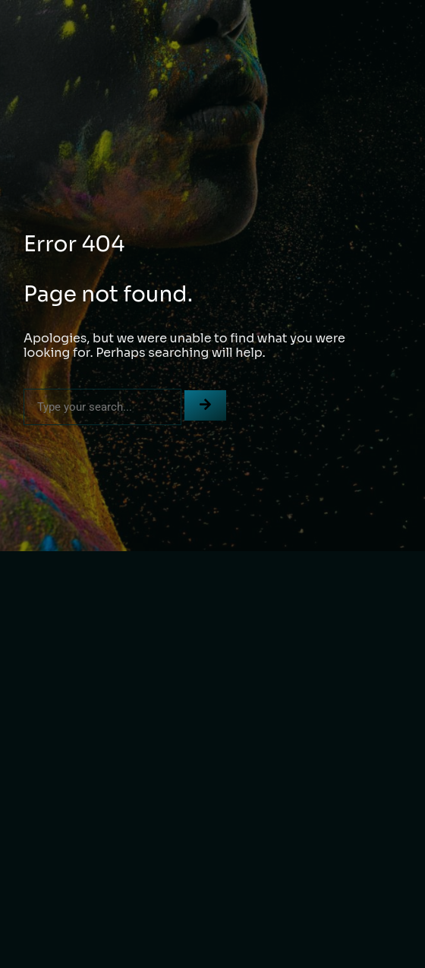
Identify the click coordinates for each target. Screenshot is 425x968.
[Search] (205, 405)
